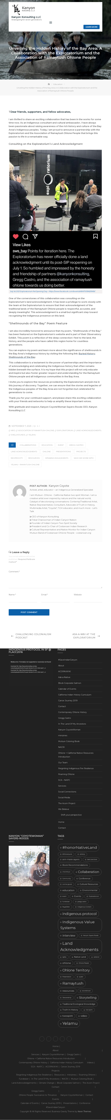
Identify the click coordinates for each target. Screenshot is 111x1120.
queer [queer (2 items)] (81, 977)
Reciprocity (17, 458)
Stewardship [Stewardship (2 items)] (66, 998)
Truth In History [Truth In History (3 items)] (70, 1010)
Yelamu (32, 435)
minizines (62, 735)
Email (44, 595)
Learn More (91, 27)
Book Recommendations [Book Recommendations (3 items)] (75, 865)
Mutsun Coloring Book (69, 741)
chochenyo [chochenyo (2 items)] (66, 872)
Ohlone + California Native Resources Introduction (75, 755)
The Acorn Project (66, 803)
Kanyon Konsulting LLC (26, 17)
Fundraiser (24, 1079)
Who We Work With (83, 458)
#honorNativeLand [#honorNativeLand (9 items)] (79, 847)
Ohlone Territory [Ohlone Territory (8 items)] (76, 970)
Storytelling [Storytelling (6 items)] (87, 998)
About (61, 666)
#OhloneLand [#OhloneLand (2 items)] (67, 854)
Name (12, 595)
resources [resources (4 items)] (68, 990)
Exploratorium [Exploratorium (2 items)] (94, 896)
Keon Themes (84, 1112)
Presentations (63, 452)
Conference (84, 1103)
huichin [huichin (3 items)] (66, 907)
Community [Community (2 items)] (66, 879)
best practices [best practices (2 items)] (92, 860)
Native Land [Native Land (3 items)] (80, 957)
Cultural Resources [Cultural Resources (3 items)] (89, 884)
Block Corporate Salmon (69, 683)
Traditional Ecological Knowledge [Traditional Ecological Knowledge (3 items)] (78, 1004)
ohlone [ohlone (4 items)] (66, 963)
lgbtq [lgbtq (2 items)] (64, 957)
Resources (34, 458)
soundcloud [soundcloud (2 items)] (86, 991)
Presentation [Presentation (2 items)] (66, 977)
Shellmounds (18, 435)
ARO (13, 430)
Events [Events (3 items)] (77, 896)
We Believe (63, 809)
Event (61, 445)
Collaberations (28, 445)
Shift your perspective (71, 815)
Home (61, 822)
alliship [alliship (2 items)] (82, 854)
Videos (90, 1063)
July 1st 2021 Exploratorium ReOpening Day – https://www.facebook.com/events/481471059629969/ (52, 291)
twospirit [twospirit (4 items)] (67, 1016)
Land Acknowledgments (88, 430)
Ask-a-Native (64, 677)
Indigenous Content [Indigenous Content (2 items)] (84, 907)
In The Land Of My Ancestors (72, 724)
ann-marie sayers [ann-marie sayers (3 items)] (70, 859)
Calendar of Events (67, 689)
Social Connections (67, 792)
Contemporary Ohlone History (72, 712)
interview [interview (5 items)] (68, 935)
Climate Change (46, 1083)
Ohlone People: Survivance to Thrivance (38, 1095)
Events (55, 1099)
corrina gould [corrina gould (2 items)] (67, 884)
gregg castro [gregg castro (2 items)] (81, 902)
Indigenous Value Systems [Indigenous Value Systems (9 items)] (77, 925)
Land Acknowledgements (24, 452)
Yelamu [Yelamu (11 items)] (70, 1023)
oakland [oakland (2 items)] (96, 957)
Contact (62, 706)
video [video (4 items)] (84, 1016)
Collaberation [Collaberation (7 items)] (88, 872)
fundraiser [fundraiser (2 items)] (66, 902)
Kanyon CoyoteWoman (69, 730)
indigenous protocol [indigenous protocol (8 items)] (79, 914)
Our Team (63, 763)
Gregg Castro (64, 718)
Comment (14, 572)
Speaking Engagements (56, 458)
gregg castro (76, 445)
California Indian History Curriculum (74, 695)
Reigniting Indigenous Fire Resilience (76, 768)
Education (47, 445)
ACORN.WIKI (64, 671)
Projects (81, 452)
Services (62, 786)
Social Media (64, 797)
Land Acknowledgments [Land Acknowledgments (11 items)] (79, 946)
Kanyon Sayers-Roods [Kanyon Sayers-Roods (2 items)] (90, 935)
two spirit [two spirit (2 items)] (89, 1010)
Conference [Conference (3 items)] (84, 878)
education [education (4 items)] (68, 890)
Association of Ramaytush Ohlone (36, 430)
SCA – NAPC (64, 780)
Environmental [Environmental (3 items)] (89, 890)
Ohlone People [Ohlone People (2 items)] (84, 963)
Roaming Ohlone (66, 774)
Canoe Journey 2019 (67, 700)
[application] (31, 673)
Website (78, 595)
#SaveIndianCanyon (67, 660)
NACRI (61, 747)
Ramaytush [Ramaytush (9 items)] (72, 983)
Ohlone (47, 452)
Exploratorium (65, 430)
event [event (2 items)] (64, 896)
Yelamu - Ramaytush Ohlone (25, 465)
